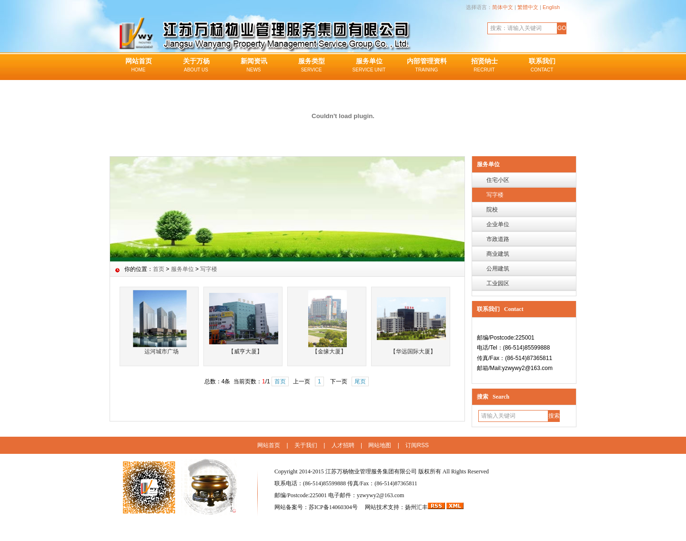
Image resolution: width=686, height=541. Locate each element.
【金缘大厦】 (329, 351)
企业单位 (497, 224)
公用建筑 (497, 268)
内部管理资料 (427, 65)
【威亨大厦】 (245, 351)
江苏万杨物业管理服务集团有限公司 (371, 471)
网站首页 (138, 65)
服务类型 (311, 65)
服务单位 (369, 65)
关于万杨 (196, 65)
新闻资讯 (254, 65)
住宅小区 (497, 180)
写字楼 (495, 194)
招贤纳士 (484, 65)
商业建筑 (497, 253)
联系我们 (542, 65)
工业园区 (497, 283)
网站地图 (379, 445)
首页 (158, 269)
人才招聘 (343, 445)
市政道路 (497, 239)
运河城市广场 (161, 351)
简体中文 (502, 7)
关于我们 (305, 445)
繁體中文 (527, 7)
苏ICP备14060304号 (334, 507)
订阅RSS (417, 445)
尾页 (360, 381)
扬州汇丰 (416, 507)
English (551, 7)
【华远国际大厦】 (413, 351)
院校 (492, 209)
